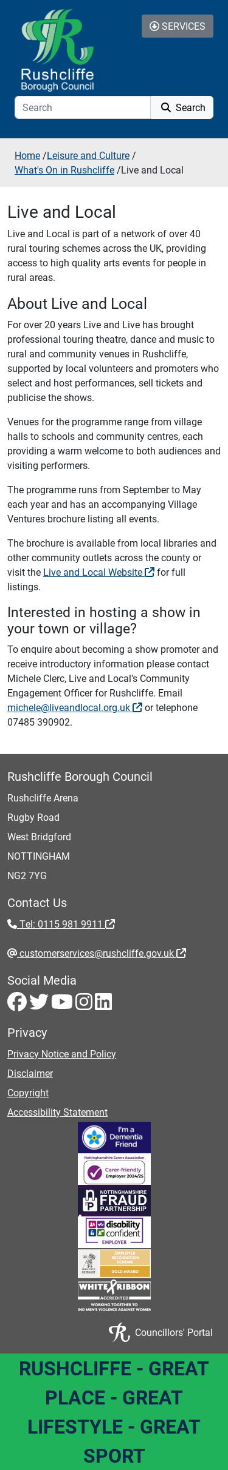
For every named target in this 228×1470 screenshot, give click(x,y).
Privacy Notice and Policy (61, 1053)
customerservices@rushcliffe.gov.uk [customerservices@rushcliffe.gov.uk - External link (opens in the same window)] (101, 952)
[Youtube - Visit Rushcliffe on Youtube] (63, 1005)
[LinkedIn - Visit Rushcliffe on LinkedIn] (103, 1005)
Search (182, 107)
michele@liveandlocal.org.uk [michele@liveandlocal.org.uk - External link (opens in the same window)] (74, 707)
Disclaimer (30, 1073)
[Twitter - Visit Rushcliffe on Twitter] (40, 1005)
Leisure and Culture (88, 155)
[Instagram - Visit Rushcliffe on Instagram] (85, 1005)
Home (27, 155)
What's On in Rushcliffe (64, 169)
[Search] (83, 107)
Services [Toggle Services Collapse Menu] (178, 25)
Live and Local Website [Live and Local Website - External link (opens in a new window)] (98, 571)
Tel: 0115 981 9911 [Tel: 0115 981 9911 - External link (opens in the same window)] (66, 923)
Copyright (28, 1092)
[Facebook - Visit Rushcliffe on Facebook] (18, 1005)
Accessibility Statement (57, 1111)
